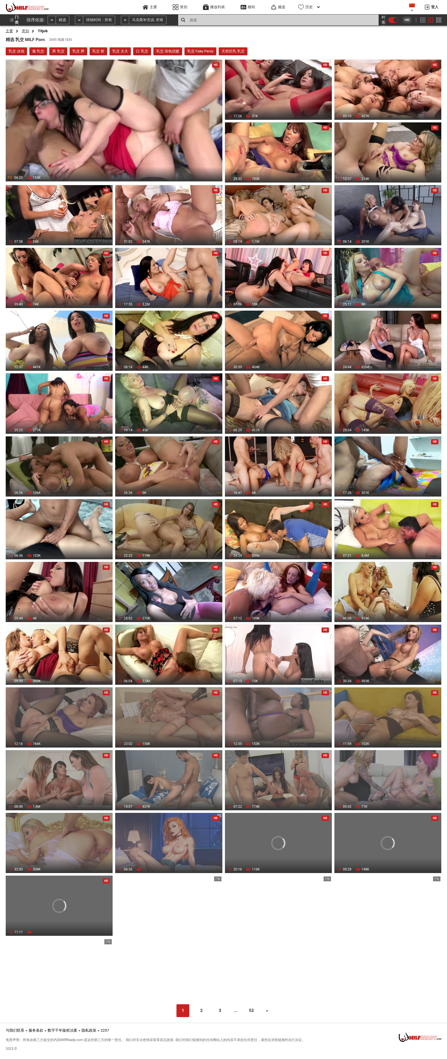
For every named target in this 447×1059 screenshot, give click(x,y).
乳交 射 (98, 51)
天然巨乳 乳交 (233, 51)
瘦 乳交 (38, 51)
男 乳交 (58, 51)
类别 (25, 31)
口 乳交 (142, 51)
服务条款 (36, 1030)
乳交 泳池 (16, 51)
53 (251, 1010)
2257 (105, 1030)
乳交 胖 (78, 51)
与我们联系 (15, 1030)
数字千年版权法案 (62, 1030)
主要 (9, 31)
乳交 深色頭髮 (167, 51)
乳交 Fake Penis (200, 51)
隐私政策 (89, 1030)
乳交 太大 (120, 51)
